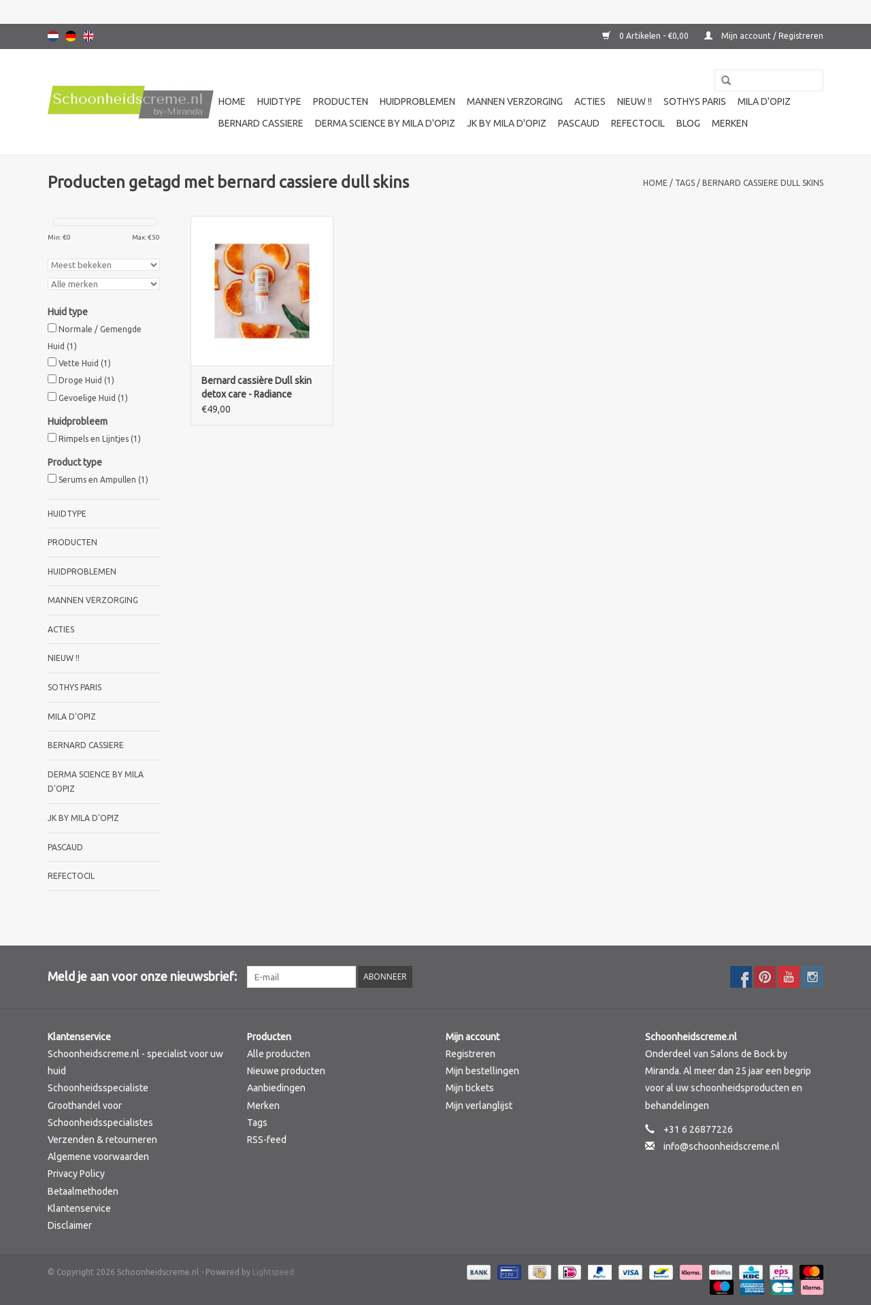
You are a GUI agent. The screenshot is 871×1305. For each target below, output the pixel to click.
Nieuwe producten (286, 1070)
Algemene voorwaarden (98, 1156)
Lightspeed (273, 1272)
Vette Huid (85, 363)
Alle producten (278, 1053)
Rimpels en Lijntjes (100, 438)
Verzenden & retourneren (102, 1139)
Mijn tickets (470, 1087)
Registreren (470, 1053)
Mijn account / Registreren (763, 35)
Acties (590, 101)
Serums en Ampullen (103, 479)
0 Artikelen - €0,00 (646, 35)
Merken (730, 123)
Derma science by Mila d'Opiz (385, 123)
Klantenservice (79, 1208)
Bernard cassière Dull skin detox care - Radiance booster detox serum (256, 388)
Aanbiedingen (276, 1087)
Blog (688, 123)
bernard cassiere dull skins (762, 182)
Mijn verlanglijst (479, 1105)
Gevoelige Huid (93, 397)
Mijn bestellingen (482, 1070)
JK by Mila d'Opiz (506, 123)
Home (232, 101)
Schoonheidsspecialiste (98, 1087)
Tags (685, 182)
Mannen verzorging (515, 101)
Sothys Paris (694, 101)
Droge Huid (86, 380)
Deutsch (70, 36)
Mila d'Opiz (764, 101)
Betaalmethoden (83, 1191)
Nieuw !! (634, 101)
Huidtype (279, 101)
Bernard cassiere (260, 123)
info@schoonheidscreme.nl (721, 1146)
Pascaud (578, 123)
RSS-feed (266, 1139)
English (88, 36)
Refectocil (638, 123)
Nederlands (53, 36)
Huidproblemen (417, 101)
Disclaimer (70, 1225)
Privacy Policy (76, 1173)
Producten (340, 101)
